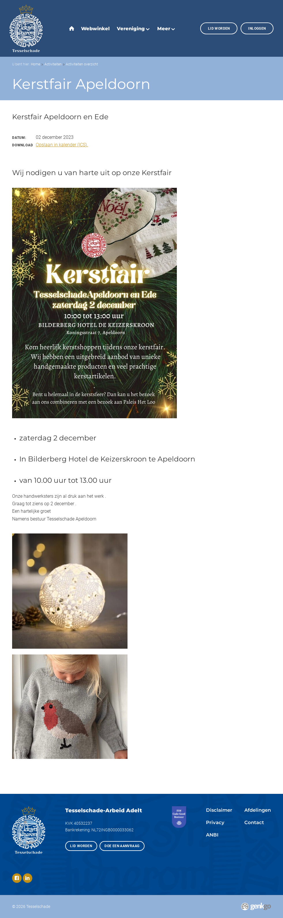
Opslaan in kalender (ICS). (62, 144)
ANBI (212, 835)
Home (35, 64)
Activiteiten (53, 64)
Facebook (17, 878)
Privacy (215, 822)
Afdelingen (257, 810)
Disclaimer (219, 810)
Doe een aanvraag (121, 846)
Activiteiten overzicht (82, 64)
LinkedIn (27, 878)
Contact (254, 822)
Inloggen (257, 29)
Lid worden (219, 29)
